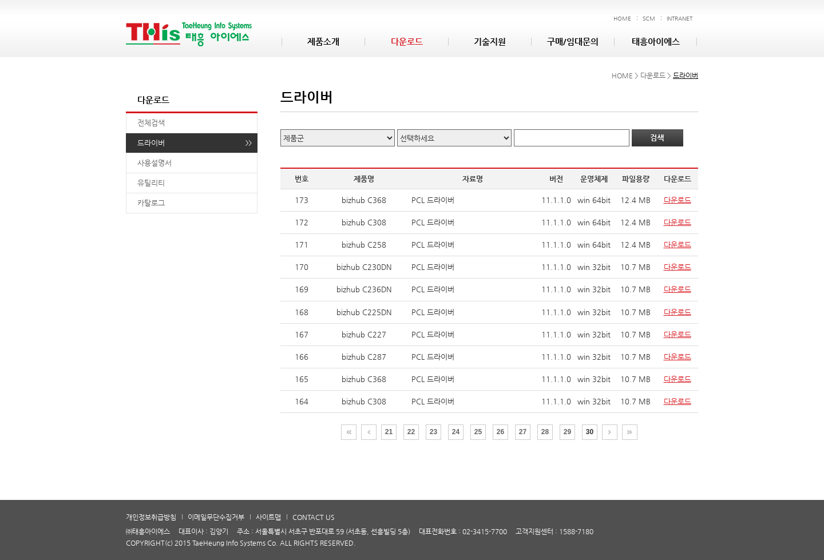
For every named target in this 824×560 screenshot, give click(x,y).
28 (545, 432)
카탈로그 (151, 202)
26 (500, 432)
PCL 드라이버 (432, 200)
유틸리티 (151, 182)
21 (389, 432)
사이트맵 (268, 517)
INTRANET (679, 18)
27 (522, 432)
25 (478, 432)
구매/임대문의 (573, 41)
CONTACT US (313, 517)
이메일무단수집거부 (216, 517)
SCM (649, 18)
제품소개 (323, 41)
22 (411, 432)
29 (567, 432)
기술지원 (490, 41)
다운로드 (407, 41)
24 (455, 432)
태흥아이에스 (656, 41)
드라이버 (151, 142)
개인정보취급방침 (151, 517)
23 (433, 432)
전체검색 (151, 122)
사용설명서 (154, 162)
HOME (622, 18)
